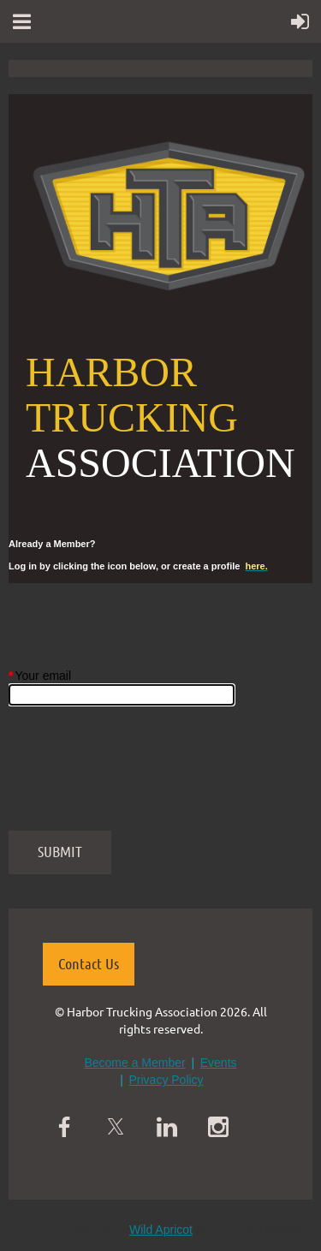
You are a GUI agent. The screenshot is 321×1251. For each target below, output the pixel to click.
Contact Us (88, 963)
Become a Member (134, 1062)
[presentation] (139, 776)
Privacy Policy (165, 1080)
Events (218, 1062)
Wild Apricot (161, 1229)
